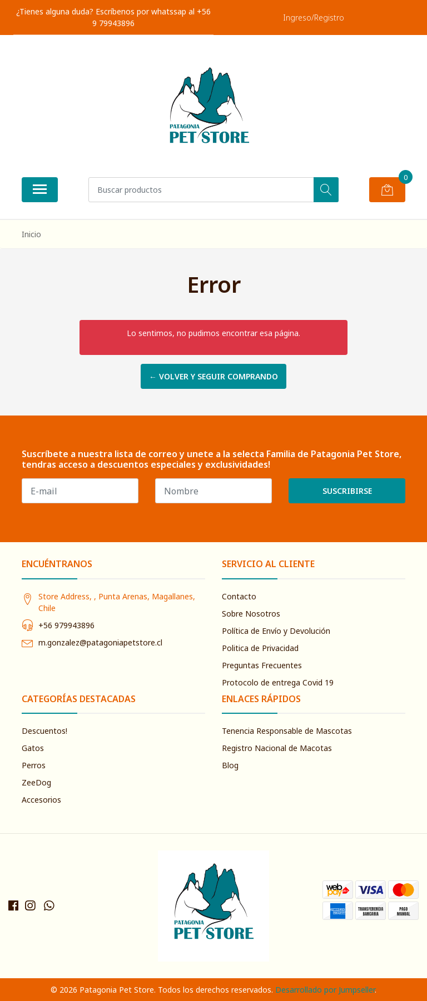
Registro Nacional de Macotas (277, 748)
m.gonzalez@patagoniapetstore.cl (100, 642)
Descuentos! (44, 730)
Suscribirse (347, 491)
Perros (34, 765)
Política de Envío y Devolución (276, 630)
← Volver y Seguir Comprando (213, 376)
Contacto (239, 596)
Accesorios (41, 799)
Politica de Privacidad (260, 648)
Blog (230, 765)
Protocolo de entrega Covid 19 (278, 682)
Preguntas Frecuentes (262, 665)
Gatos (33, 748)
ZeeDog (36, 782)
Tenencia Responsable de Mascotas (287, 730)
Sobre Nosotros (251, 613)
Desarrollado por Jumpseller (325, 989)
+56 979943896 (66, 625)
